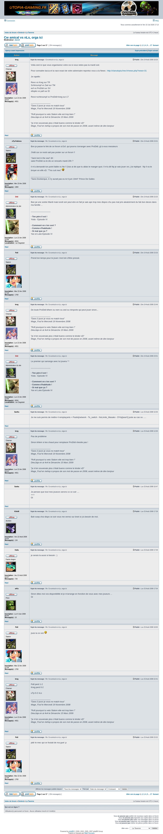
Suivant (156, 45)
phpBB (71, 831)
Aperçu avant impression (14, 50)
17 (151, 45)
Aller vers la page (133, 45)
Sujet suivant (153, 50)
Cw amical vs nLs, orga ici (23, 37)
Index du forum (10, 32)
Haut (6, 135)
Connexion (9, 21)
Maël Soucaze (89, 833)
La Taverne (30, 32)
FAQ (156, 21)
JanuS (17, 40)
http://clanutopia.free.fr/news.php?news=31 (127, 71)
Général (21, 32)
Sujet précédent (141, 50)
